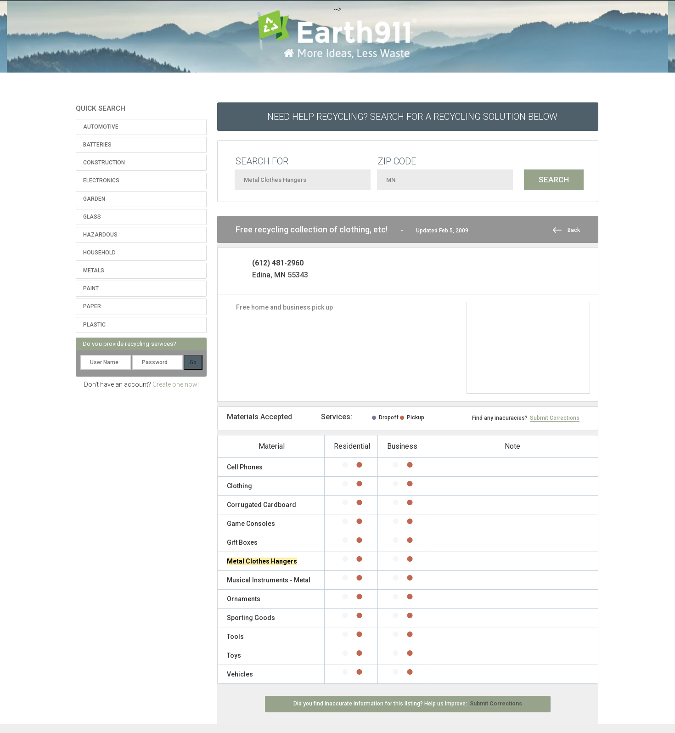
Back (574, 230)
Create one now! (175, 384)
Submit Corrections (554, 418)
